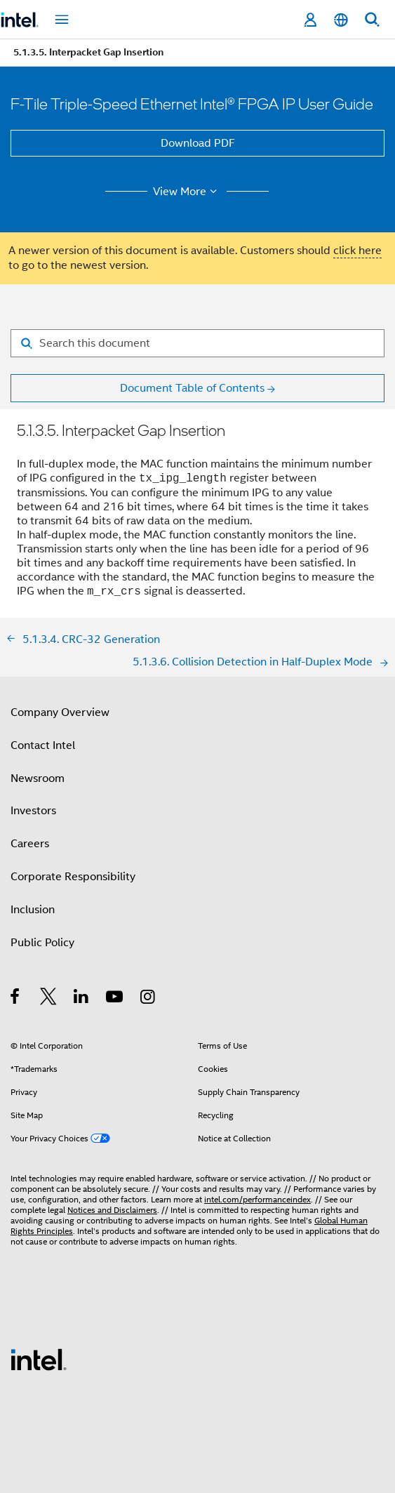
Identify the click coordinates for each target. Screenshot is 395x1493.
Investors (33, 811)
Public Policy (42, 943)
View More (187, 192)
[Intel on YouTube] (115, 998)
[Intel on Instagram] (148, 998)
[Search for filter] (197, 343)
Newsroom (38, 778)
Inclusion (33, 910)
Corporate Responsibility (73, 877)
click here (357, 251)
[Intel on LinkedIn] (82, 998)
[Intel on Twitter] (49, 998)
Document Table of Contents (192, 388)
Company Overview (60, 712)
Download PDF (198, 143)
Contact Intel (43, 745)
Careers (30, 844)
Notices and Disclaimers (112, 1210)
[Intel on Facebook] (16, 998)
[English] (341, 20)
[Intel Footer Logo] (39, 1359)
